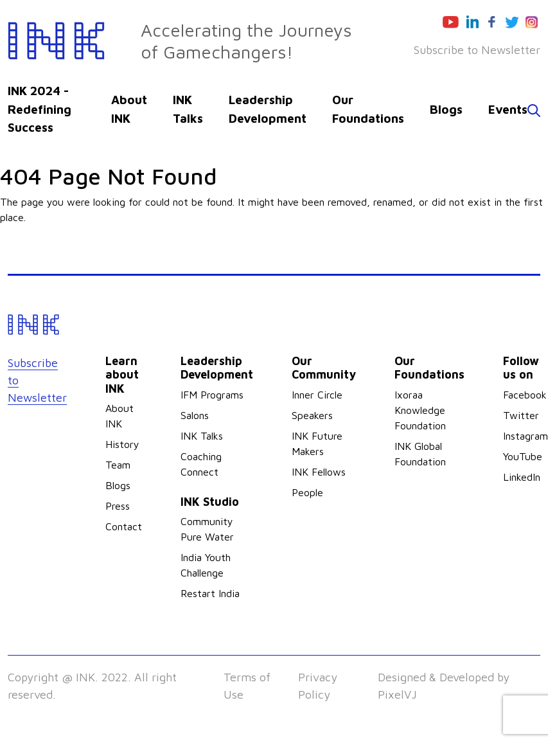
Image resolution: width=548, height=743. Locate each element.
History (122, 444)
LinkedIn (521, 477)
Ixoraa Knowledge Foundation (420, 410)
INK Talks (202, 436)
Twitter (521, 415)
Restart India (210, 593)
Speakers (312, 415)
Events (507, 109)
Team (117, 464)
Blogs (446, 109)
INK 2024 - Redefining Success (39, 109)
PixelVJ (397, 694)
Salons (195, 415)
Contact (123, 526)
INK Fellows (319, 472)
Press (117, 506)
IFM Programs (212, 394)
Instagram (525, 436)
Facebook (525, 394)
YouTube (522, 456)
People (307, 492)
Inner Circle (317, 394)
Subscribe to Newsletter (477, 50)
